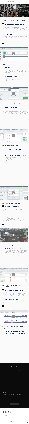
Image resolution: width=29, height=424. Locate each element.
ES (21, 1)
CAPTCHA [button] (5, 392)
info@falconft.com (5, 417)
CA (22, 1)
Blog (22, 421)
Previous (3, 24)
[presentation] (11, 398)
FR (20, 1)
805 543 (6, 415)
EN (19, 1)
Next (3, 43)
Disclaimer (20, 421)
